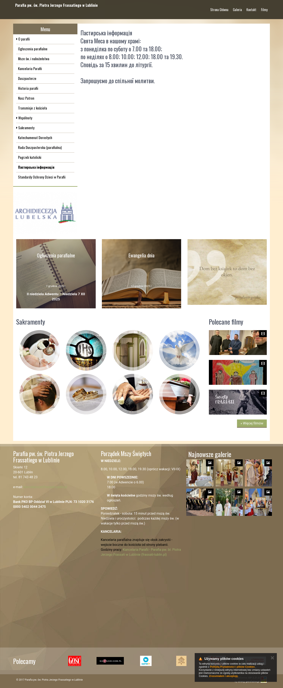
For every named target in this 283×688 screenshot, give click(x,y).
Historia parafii (28, 88)
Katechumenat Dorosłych (35, 137)
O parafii (23, 38)
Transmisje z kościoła (32, 108)
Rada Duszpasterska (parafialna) (40, 147)
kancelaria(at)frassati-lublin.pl (45, 487)
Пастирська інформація (36, 167)
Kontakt (251, 8)
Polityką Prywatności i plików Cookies (232, 666)
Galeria (237, 8)
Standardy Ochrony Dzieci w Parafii (42, 177)
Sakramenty (26, 127)
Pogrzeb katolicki (29, 157)
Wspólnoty (24, 117)
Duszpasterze (27, 78)
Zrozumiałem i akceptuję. (223, 676)
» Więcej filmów (251, 423)
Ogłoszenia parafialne (32, 48)
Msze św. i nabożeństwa (33, 58)
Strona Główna (219, 8)
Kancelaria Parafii (30, 68)
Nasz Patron (26, 98)
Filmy (264, 8)
